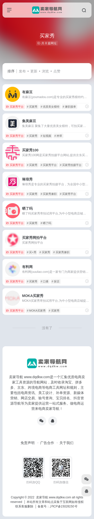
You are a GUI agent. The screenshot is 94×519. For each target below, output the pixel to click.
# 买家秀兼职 (49, 193)
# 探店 (55, 281)
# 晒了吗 (46, 223)
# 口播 (44, 281)
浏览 (45, 71)
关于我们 (66, 443)
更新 (33, 71)
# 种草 (58, 135)
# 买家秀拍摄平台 (70, 164)
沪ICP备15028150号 (63, 506)
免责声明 (28, 443)
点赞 (56, 71)
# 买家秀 (32, 106)
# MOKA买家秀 (36, 310)
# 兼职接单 (69, 106)
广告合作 (47, 443)
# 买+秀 (31, 252)
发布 (22, 71)
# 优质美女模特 (50, 106)
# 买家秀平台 (49, 164)
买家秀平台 (15, 106)
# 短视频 (46, 135)
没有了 (47, 328)
